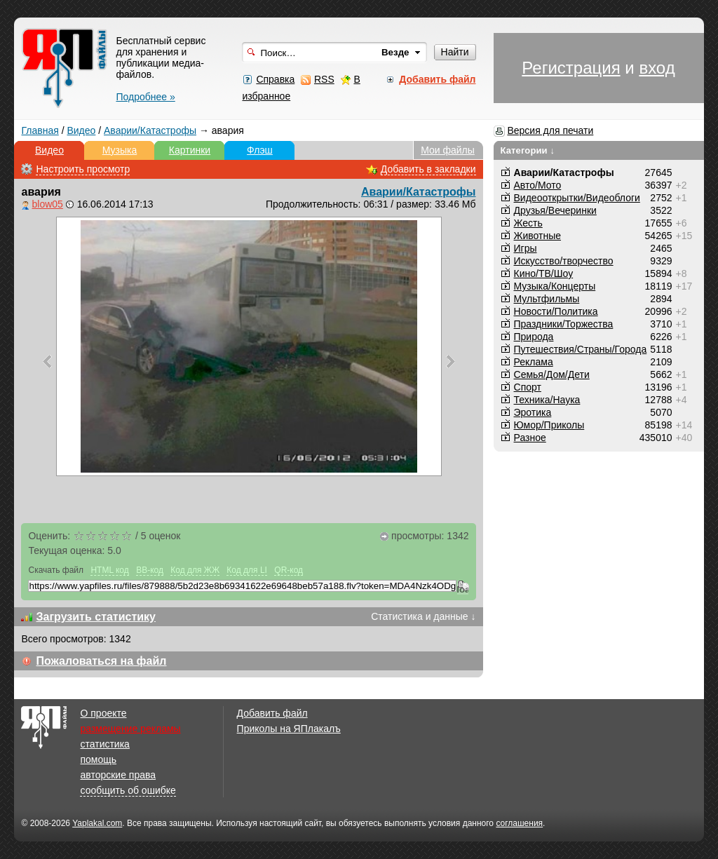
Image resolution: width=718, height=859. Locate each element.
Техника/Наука (547, 399)
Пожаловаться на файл (101, 661)
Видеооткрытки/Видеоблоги (577, 197)
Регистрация (571, 67)
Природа (534, 336)
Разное (530, 437)
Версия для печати (550, 130)
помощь (98, 759)
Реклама (533, 361)
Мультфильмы (547, 298)
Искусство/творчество (564, 260)
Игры (525, 248)
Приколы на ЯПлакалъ (289, 728)
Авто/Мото (538, 185)
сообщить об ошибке (127, 790)
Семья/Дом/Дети (552, 374)
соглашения (519, 823)
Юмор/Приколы (549, 425)
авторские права (118, 774)
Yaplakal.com (97, 823)
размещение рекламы (130, 728)
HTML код (109, 570)
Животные (538, 235)
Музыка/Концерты (555, 286)
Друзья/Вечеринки (555, 210)
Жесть (528, 223)
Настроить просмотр (83, 169)
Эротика (533, 412)
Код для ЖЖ (194, 570)
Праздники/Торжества (564, 324)
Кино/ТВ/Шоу (544, 273)
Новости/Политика (556, 311)
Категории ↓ (528, 150)
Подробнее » (145, 96)
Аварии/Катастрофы (150, 130)
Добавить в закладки (428, 169)
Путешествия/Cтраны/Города (580, 349)
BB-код (149, 570)
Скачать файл (55, 570)
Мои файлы (448, 150)
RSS (324, 79)
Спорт (527, 387)
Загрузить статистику (96, 617)
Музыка (119, 150)
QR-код (288, 570)
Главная (39, 130)
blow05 (47, 204)
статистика (104, 744)
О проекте (103, 713)
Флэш (260, 150)
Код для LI (246, 570)
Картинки (189, 150)
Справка (275, 79)
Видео (81, 130)
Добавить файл (272, 713)
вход (657, 67)
